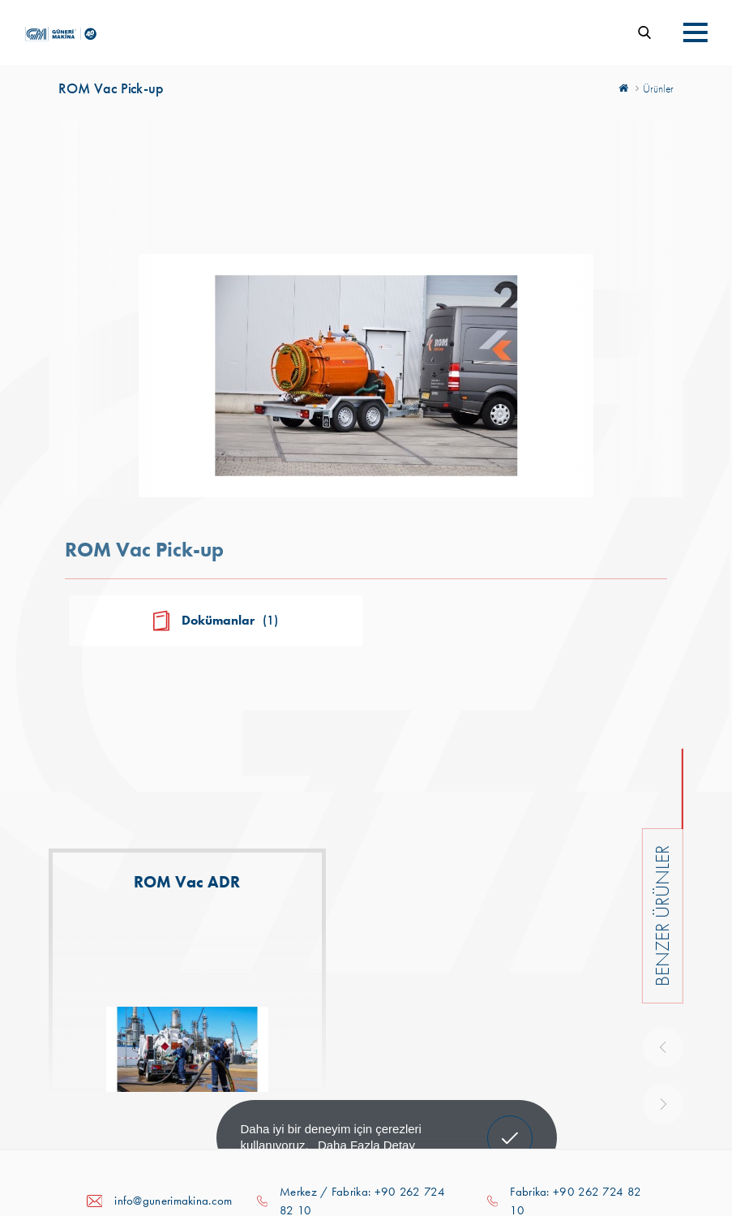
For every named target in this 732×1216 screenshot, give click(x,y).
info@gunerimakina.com (173, 1200)
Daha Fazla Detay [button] (366, 1145)
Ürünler (658, 88)
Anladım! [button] (510, 1125)
